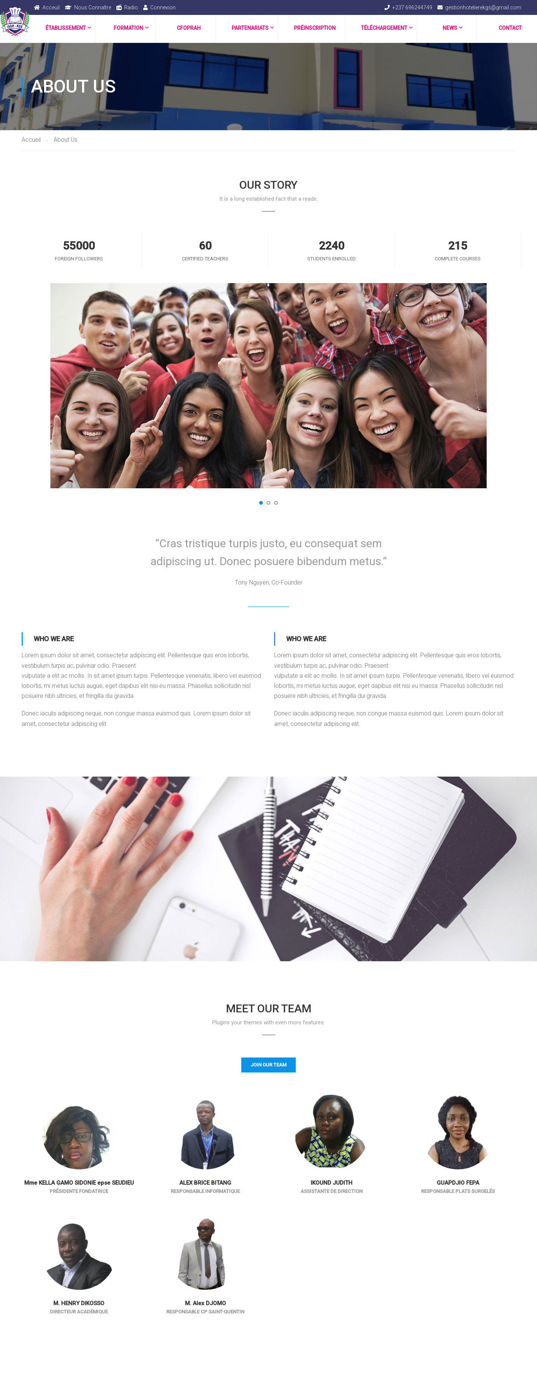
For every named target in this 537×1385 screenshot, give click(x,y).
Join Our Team (268, 1065)
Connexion (163, 7)
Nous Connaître (92, 7)
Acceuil (51, 7)
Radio (131, 7)
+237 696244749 (412, 7)
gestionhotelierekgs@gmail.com (483, 7)
